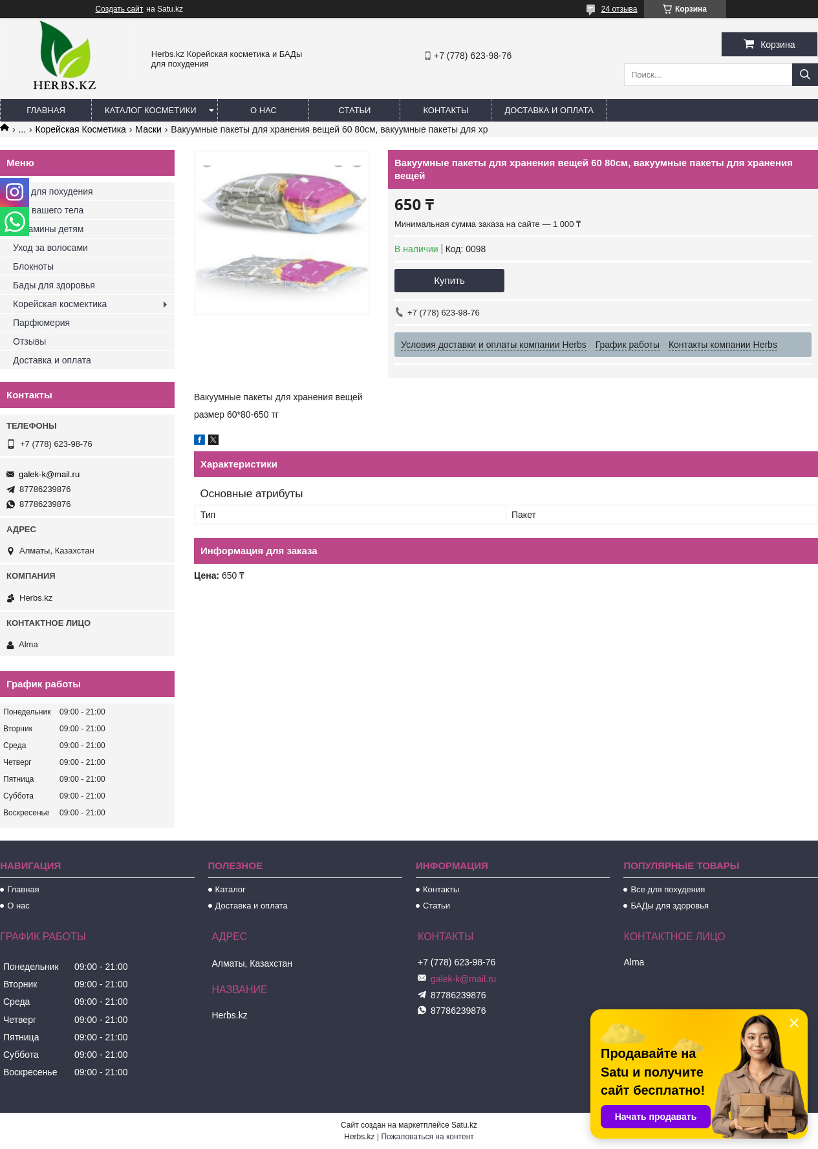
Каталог (230, 889)
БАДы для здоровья (669, 905)
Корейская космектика (60, 304)
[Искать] (805, 74)
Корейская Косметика (81, 129)
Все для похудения (53, 191)
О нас (263, 110)
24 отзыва (619, 9)
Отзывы (29, 341)
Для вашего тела (48, 210)
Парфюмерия (41, 322)
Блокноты (33, 266)
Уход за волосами (50, 247)
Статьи (355, 110)
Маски (148, 129)
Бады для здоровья (54, 285)
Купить (449, 280)
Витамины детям (48, 229)
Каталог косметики (150, 110)
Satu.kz (464, 1125)
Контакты (445, 110)
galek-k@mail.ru (49, 474)
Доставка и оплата (548, 110)
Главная (46, 110)
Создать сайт (120, 9)
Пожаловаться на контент (427, 1136)
